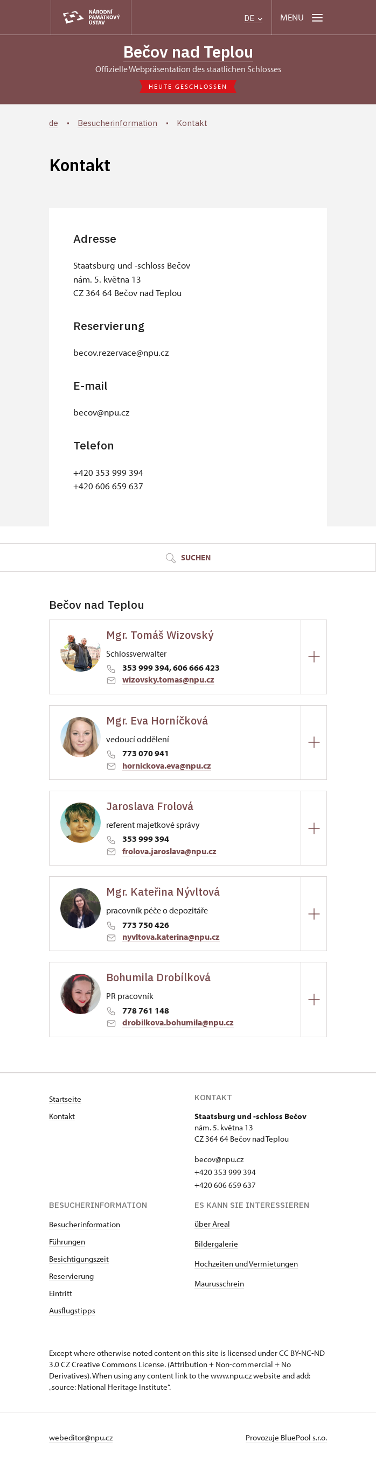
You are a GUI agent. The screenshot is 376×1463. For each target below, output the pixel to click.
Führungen (67, 1242)
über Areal (212, 1224)
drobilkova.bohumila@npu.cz (178, 1023)
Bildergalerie (216, 1244)
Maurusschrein (219, 1284)
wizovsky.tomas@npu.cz (168, 680)
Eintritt (60, 1294)
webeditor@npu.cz (81, 1438)
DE (253, 18)
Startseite (65, 1099)
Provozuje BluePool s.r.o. (286, 1438)
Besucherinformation (84, 1225)
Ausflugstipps (72, 1311)
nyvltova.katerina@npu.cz (171, 937)
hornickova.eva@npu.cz (166, 766)
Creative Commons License (118, 1365)
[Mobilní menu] (302, 17)
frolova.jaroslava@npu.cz (169, 851)
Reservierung (71, 1276)
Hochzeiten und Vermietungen (246, 1264)
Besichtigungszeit (79, 1259)
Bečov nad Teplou (188, 52)
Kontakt (62, 1117)
